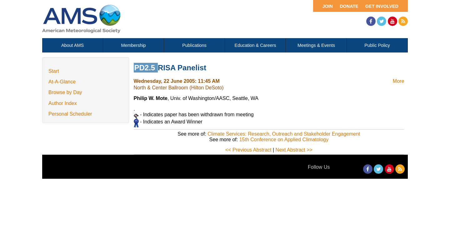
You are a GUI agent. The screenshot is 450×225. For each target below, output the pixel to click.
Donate (349, 6)
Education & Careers (255, 45)
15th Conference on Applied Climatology (284, 139)
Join (327, 6)
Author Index (62, 103)
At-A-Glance (62, 81)
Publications (194, 45)
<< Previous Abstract (248, 149)
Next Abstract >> (294, 149)
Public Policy (377, 45)
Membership (133, 45)
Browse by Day (65, 92)
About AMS (72, 45)
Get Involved (381, 6)
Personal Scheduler (70, 114)
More (398, 81)
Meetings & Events (316, 45)
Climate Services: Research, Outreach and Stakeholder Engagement (284, 134)
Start (53, 71)
